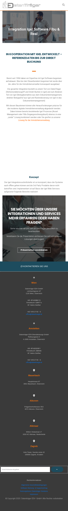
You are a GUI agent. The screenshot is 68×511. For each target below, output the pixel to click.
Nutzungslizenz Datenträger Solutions (34, 491)
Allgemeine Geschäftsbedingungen (34, 485)
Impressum (34, 494)
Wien (34, 283)
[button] (34, 250)
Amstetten (34, 328)
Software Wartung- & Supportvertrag (34, 488)
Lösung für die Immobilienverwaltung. (34, 120)
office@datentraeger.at (34, 314)
